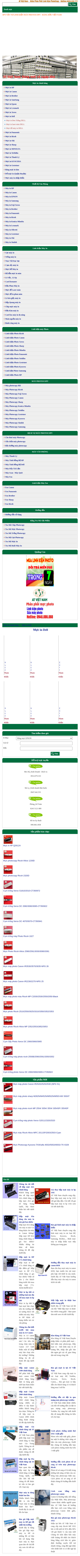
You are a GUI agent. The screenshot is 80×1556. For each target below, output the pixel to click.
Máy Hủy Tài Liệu (12, 469)
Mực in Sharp (10, 145)
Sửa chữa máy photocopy (15, 441)
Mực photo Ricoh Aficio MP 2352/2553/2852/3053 (25, 1026)
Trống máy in (10, 257)
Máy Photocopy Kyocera (15, 419)
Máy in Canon (11, 192)
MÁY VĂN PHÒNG (40, 452)
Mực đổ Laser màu (13, 290)
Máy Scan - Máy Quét (14, 473)
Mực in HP (9, 87)
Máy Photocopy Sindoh (14, 423)
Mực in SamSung (12, 100)
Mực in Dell (10, 116)
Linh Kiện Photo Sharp (14, 346)
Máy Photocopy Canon (14, 398)
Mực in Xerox (10, 112)
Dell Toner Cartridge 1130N (59, 666)
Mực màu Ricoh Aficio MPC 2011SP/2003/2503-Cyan (37, 1134)
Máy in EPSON (11, 197)
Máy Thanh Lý (11, 456)
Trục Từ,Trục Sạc (12, 261)
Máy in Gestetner (12, 234)
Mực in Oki (10, 141)
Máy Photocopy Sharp (14, 402)
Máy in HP (9, 188)
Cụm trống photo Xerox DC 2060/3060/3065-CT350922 (28, 1072)
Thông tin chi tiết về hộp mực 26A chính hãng (26, 1187)
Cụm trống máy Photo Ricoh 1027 (18, 936)
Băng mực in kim (12, 170)
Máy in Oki (9, 238)
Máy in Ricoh (10, 217)
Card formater (11, 282)
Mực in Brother (11, 96)
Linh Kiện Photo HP (13, 375)
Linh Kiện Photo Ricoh (14, 333)
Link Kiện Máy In (40, 248)
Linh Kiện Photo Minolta (15, 350)
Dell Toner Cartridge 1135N (59, 712)
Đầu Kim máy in (12, 311)
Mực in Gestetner (12, 165)
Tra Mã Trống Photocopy (15, 533)
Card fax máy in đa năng (15, 315)
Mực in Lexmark (12, 108)
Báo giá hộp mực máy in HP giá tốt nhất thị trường (26, 1522)
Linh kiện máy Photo (40, 329)
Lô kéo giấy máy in (12, 298)
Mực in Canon (11, 92)
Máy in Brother (11, 209)
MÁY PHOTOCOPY (40, 381)
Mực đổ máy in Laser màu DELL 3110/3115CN (31, 712)
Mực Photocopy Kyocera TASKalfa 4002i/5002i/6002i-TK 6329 (41, 1146)
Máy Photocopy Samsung (15, 427)
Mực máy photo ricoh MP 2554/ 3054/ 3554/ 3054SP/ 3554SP (40, 1110)
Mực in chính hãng (40, 83)
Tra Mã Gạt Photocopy (14, 537)
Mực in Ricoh (10, 136)
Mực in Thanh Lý (12, 157)
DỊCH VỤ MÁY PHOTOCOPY (40, 433)
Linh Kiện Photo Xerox (14, 342)
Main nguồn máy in (13, 319)
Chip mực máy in (12, 306)
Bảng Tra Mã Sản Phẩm (40, 521)
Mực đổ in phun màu (13, 294)
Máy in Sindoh (11, 242)
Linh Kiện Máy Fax (40, 483)
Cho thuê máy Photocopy (15, 437)
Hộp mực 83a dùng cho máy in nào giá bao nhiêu (26, 1219)
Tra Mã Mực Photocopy (14, 529)
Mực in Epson (11, 104)
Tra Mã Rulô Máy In (13, 546)
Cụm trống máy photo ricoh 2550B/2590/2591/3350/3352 (28, 1056)
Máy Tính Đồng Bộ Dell (14, 464)
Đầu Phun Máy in (12, 286)
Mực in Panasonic (12, 132)
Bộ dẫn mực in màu (13, 273)
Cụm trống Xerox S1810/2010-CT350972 (21, 891)
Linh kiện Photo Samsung (15, 371)
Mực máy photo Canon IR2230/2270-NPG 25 (23, 981)
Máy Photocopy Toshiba (14, 410)
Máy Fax (8, 477)
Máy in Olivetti (11, 230)
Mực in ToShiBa (11, 153)
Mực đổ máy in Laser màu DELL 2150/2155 (31, 666)
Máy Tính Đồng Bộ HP (14, 460)
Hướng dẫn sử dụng (13, 514)
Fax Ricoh (9, 504)
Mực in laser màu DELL (15, 124)
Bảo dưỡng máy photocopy (16, 446)
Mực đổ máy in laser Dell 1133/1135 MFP (5, 666)
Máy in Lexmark (12, 225)
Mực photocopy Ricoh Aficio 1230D (19, 860)
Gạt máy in (9, 253)
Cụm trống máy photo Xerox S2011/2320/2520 (34, 1122)
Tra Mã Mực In (11, 541)
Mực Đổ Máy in (11, 269)
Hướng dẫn (40, 510)
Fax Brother (10, 496)
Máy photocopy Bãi (13, 385)
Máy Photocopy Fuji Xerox (16, 394)
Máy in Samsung (12, 201)
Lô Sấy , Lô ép (11, 278)
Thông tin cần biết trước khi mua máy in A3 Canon (26, 1330)
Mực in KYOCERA (13, 161)
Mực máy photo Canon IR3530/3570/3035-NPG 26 (26, 966)
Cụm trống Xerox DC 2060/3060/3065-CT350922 (25, 906)
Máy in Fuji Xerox (12, 205)
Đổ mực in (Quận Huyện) (15, 174)
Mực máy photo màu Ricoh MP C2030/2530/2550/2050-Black (30, 996)
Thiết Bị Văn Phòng (40, 184)
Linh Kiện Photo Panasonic (16, 354)
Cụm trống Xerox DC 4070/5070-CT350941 (22, 921)
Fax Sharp (9, 500)
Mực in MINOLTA (12, 149)
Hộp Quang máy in (13, 302)
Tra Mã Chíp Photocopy (14, 525)
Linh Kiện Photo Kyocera (15, 367)
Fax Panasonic (11, 491)
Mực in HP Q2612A (12, 845)
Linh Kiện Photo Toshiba (15, 358)
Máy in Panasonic (12, 213)
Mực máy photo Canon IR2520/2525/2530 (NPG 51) (36, 1085)
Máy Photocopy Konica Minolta (18, 406)
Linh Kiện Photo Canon (14, 338)
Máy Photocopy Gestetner (15, 414)
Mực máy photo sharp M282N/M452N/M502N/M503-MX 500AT (41, 1097)
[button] (8, 67)
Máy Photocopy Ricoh (14, 390)
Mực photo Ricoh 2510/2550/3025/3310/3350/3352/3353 (28, 1011)
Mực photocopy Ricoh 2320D (16, 875)
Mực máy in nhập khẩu (14, 178)
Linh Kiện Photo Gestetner (16, 362)
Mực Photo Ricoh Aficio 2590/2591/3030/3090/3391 (26, 951)
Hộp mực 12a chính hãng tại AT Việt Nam (26, 1429)
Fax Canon (9, 487)
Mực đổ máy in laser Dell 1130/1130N (5, 712)
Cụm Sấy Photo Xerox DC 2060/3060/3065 (22, 1041)
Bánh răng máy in (12, 323)
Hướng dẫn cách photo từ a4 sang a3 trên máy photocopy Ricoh (63, 1464)
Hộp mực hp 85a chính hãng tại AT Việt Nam (26, 1462)
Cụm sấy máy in (11, 265)
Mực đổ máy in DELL (14, 128)
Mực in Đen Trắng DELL (16, 120)
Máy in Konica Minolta (14, 221)
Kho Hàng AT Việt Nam (60, 1335)
